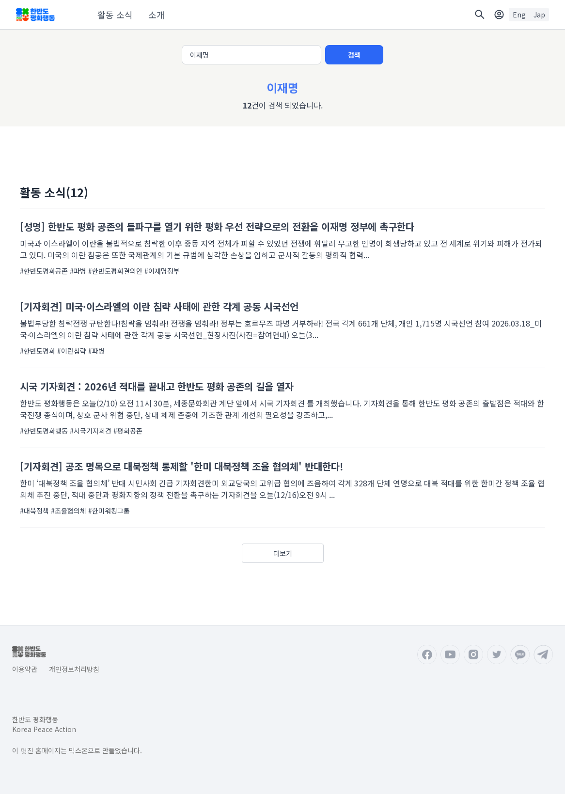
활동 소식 (115, 14)
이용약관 (24, 669)
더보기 (282, 553)
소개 (156, 14)
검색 (354, 55)
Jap (539, 14)
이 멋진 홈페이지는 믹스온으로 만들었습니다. (77, 750)
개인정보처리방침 (74, 669)
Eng (519, 14)
